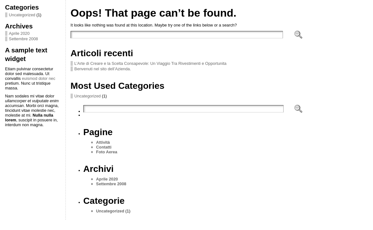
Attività (103, 142)
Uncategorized (22, 14)
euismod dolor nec (38, 78)
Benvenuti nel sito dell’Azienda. (102, 68)
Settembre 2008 (23, 38)
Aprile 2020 (19, 33)
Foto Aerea (106, 152)
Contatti (103, 147)
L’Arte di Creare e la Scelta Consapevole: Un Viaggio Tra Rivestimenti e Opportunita (150, 63)
